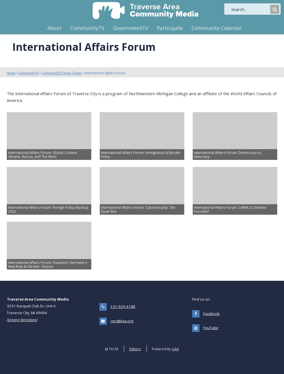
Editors (135, 349)
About (54, 28)
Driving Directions (22, 319)
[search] (250, 9)
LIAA (175, 349)
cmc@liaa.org (121, 320)
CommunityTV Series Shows (61, 73)
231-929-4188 (122, 306)
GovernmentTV (130, 28)
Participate (170, 28)
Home (11, 73)
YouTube (210, 327)
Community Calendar (217, 28)
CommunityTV (87, 28)
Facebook (211, 313)
